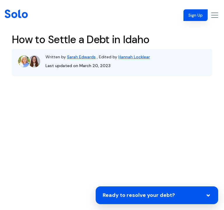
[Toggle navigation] (214, 15)
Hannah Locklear (134, 57)
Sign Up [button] (195, 15)
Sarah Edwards (81, 57)
